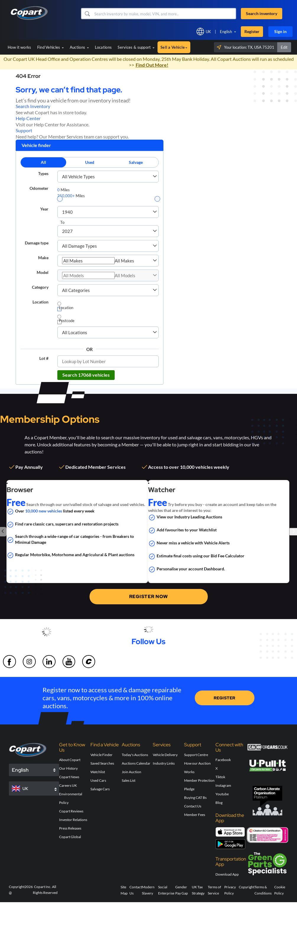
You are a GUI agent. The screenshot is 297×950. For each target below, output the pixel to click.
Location (40, 301)
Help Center (28, 118)
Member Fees (194, 814)
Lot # (43, 358)
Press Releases (70, 828)
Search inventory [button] (261, 13)
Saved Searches (102, 763)
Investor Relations (73, 819)
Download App (227, 874)
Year (44, 208)
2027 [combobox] (67, 231)
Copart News (69, 777)
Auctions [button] (79, 47)
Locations (103, 47)
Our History (68, 768)
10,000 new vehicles (43, 510)
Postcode (66, 320)
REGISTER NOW (148, 596)
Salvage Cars (100, 789)
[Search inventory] (164, 13)
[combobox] (88, 260)
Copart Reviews (71, 811)
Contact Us (192, 806)
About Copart (69, 760)
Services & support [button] (136, 47)
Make (43, 257)
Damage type (36, 242)
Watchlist (97, 772)
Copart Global (70, 837)
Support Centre (196, 755)
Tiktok (220, 777)
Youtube (222, 794)
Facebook (223, 760)
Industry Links (164, 763)
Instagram (223, 785)
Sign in (280, 31)
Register (251, 31)
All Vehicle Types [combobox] (78, 176)
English (226, 31)
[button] (87, 13)
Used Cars (98, 780)
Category (40, 287)
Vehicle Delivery (165, 755)
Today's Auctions (135, 755)
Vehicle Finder (101, 755)
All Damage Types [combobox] (79, 246)
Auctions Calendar (136, 763)
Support (24, 130)
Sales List (128, 780)
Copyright (246, 887)
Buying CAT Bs (195, 797)
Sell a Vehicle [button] (173, 47)
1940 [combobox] (67, 212)
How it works (19, 47)
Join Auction (131, 772)
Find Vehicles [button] (50, 47)
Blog (219, 802)
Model (42, 272)
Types (43, 173)
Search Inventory (33, 106)
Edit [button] (284, 47)
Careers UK (68, 785)
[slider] (60, 199)
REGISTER (225, 698)
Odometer (39, 188)
